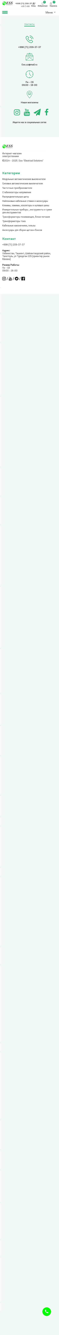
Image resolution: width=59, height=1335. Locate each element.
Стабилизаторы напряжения (16, 192)
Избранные (43, 6)
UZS (22, 6)
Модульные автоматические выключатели (24, 179)
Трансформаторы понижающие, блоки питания (26, 217)
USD (27, 6)
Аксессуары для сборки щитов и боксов (22, 230)
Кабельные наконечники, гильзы (18, 226)
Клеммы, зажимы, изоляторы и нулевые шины (25, 206)
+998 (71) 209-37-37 (13, 245)
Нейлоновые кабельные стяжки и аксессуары (25, 201)
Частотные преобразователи (17, 188)
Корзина (53, 6)
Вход (33, 6)
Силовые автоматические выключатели (22, 184)
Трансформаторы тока (14, 221)
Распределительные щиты (15, 197)
